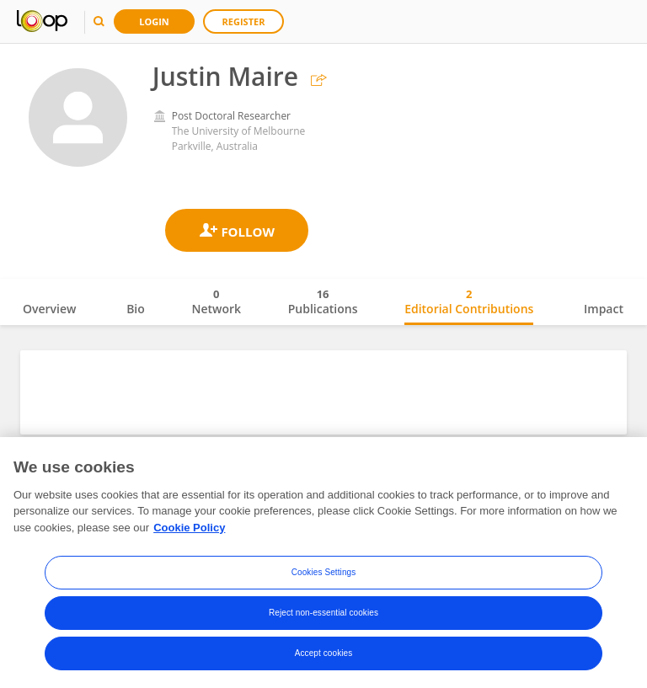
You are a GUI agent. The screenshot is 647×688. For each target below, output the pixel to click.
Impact (603, 309)
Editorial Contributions (468, 301)
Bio (135, 309)
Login (154, 21)
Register (243, 21)
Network (216, 301)
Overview (49, 309)
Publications (323, 301)
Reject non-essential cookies (323, 648)
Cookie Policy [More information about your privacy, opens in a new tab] (189, 562)
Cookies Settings (323, 607)
